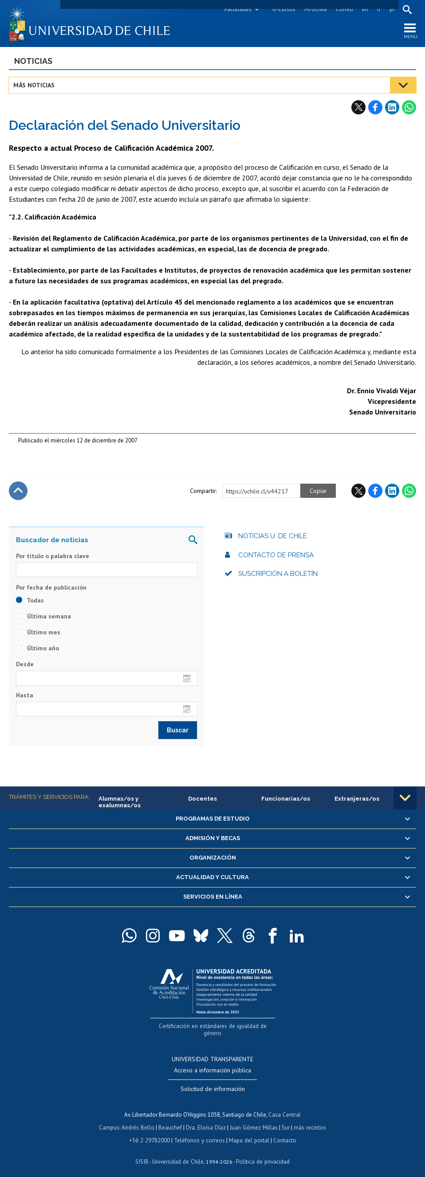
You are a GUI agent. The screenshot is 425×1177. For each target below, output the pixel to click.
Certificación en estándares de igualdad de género (213, 1026)
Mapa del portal (248, 1132)
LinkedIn (392, 108)
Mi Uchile (315, 9)
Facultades (237, 9)
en (365, 9)
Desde (25, 665)
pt (391, 9)
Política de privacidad (262, 1153)
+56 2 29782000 (150, 1132)
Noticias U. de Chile (272, 536)
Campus (110, 1119)
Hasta (24, 696)
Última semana (43, 617)
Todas (30, 601)
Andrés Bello (139, 1119)
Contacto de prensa (276, 555)
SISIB (143, 1153)
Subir (18, 491)
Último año (37, 649)
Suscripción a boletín (278, 574)
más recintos (309, 1119)
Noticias (33, 61)
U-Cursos (283, 9)
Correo (344, 9)
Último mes (38, 633)
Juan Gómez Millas (253, 1119)
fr (378, 9)
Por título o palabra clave (52, 556)
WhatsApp (409, 107)
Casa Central (285, 1107)
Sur (285, 1119)
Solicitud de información (213, 1082)
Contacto (283, 1132)
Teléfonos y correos (199, 1132)
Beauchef (171, 1119)
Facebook (375, 107)
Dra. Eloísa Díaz (206, 1119)
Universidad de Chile (178, 1153)
